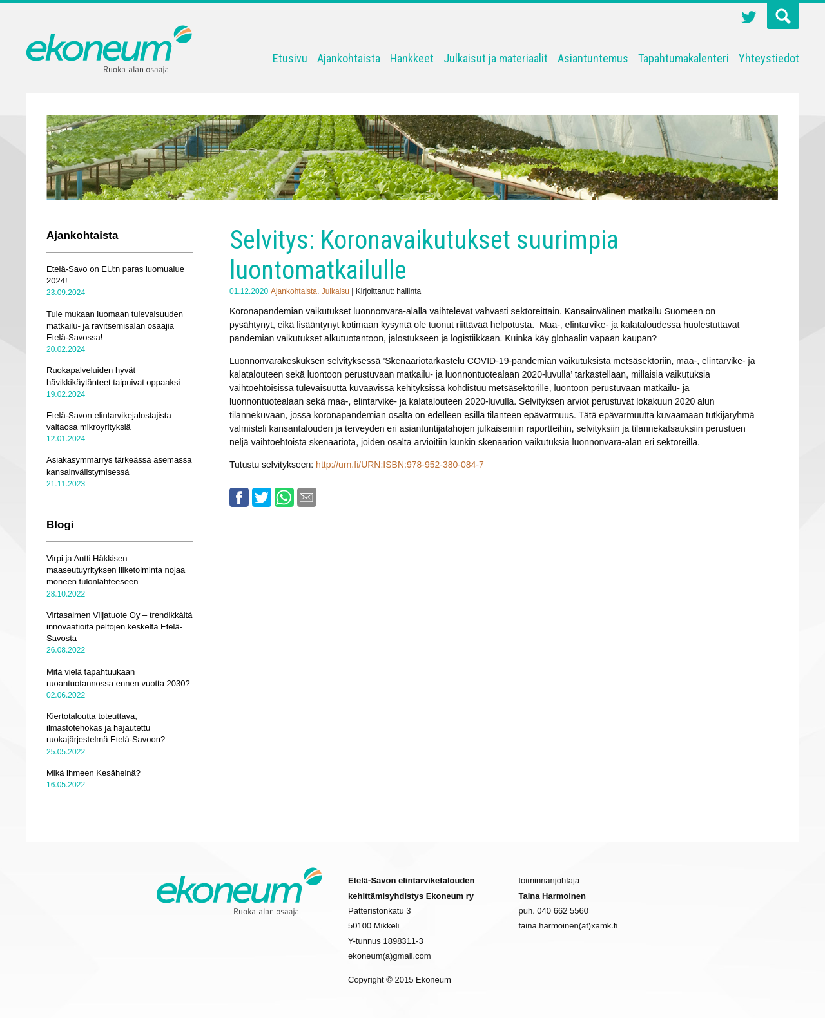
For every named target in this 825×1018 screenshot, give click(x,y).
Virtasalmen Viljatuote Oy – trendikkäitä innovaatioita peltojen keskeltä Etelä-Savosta (119, 626)
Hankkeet (412, 58)
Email (306, 497)
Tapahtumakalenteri (683, 58)
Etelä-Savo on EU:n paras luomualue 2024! (115, 274)
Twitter (749, 18)
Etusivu (290, 58)
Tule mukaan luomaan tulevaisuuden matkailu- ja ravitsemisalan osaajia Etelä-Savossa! (114, 325)
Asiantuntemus (593, 58)
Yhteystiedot (769, 58)
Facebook (239, 497)
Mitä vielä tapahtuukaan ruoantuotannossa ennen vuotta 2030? (118, 677)
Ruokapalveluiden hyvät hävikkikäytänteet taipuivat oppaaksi (113, 376)
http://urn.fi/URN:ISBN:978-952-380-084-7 (400, 464)
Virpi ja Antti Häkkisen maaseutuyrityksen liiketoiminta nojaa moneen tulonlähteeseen (115, 569)
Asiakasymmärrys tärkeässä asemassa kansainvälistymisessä (118, 465)
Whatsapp (284, 497)
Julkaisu (335, 291)
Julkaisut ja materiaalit (495, 58)
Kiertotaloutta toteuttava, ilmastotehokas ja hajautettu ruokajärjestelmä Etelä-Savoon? (105, 727)
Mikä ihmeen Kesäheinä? (93, 773)
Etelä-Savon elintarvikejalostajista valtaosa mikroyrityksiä (108, 421)
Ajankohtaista (348, 58)
